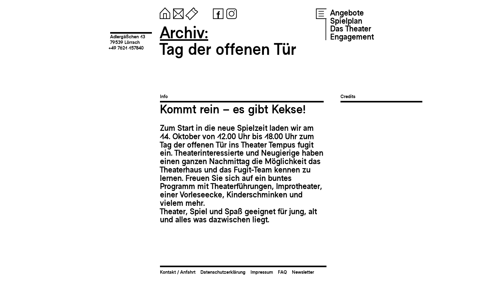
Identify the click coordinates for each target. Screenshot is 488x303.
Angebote (347, 13)
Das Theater (350, 29)
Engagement (352, 37)
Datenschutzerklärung (223, 272)
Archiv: (184, 32)
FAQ (282, 272)
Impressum (262, 272)
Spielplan (346, 21)
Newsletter (303, 272)
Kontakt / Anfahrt (177, 272)
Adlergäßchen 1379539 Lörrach (127, 39)
